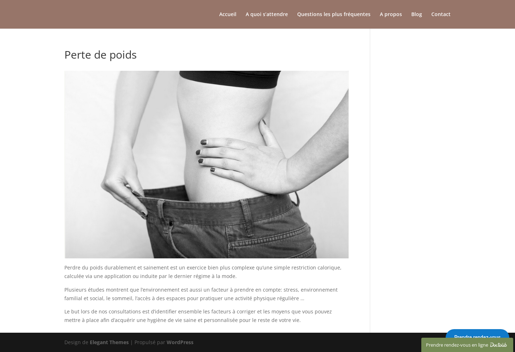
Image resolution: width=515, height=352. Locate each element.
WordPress (180, 342)
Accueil (227, 15)
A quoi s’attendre (267, 15)
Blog (416, 15)
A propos (391, 15)
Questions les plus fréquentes (334, 15)
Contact (441, 15)
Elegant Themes (109, 342)
